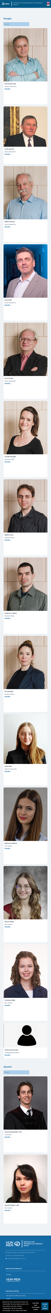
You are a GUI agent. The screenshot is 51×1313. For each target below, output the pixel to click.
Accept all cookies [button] (45, 1306)
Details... (8, 89)
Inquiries (8, 1274)
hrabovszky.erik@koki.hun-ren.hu (16, 1258)
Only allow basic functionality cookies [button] (36, 1306)
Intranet (8, 1298)
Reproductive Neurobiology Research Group (28, 4)
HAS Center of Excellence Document (15, 1295)
